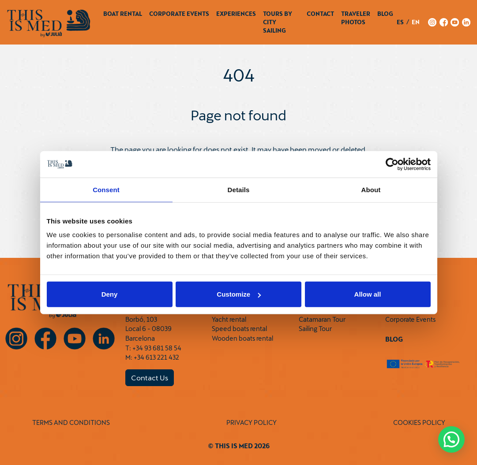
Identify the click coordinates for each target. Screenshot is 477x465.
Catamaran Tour (322, 319)
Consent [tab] (106, 189)
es (400, 22)
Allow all (367, 294)
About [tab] (371, 189)
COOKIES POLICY (419, 422)
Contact (320, 13)
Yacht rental (229, 319)
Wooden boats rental (242, 338)
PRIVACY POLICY (251, 422)
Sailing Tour (315, 328)
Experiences (236, 13)
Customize (239, 294)
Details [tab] (239, 189)
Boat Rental (122, 13)
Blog (385, 13)
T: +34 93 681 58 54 (153, 348)
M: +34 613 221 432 (152, 357)
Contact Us (149, 377)
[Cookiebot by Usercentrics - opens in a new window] (392, 164)
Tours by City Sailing (277, 22)
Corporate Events (179, 13)
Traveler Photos (355, 18)
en (416, 22)
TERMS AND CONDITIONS (71, 422)
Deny (109, 294)
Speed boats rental (239, 328)
